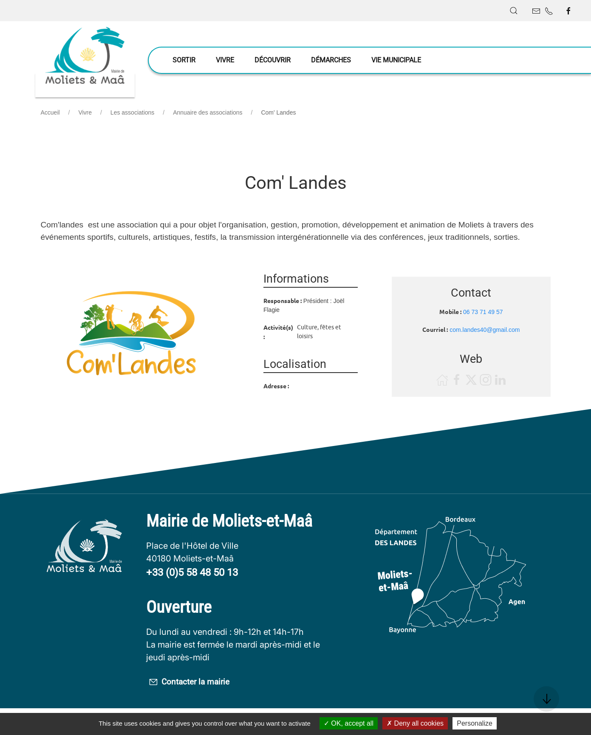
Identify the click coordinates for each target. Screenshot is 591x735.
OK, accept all (348, 723)
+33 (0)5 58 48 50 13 (192, 572)
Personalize (474, 723)
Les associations (132, 112)
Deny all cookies (415, 723)
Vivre (85, 112)
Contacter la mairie (204, 683)
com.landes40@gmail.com (485, 329)
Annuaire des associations (207, 112)
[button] (513, 10)
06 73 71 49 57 (483, 312)
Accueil (50, 112)
